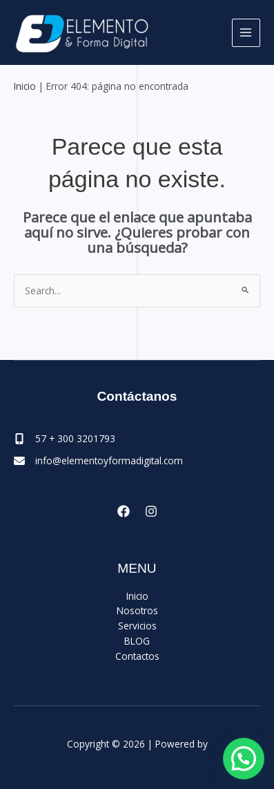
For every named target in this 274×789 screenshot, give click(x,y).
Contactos (137, 656)
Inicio (25, 86)
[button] (243, 758)
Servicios (137, 625)
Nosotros (137, 610)
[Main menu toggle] (246, 33)
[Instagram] (151, 511)
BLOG (137, 640)
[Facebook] (123, 511)
